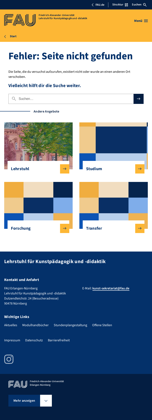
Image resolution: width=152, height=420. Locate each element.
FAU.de (97, 5)
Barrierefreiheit (59, 340)
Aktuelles (10, 325)
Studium (112, 169)
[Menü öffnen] (141, 20)
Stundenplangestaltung (70, 325)
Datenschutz (34, 340)
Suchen (139, 5)
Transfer (112, 228)
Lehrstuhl (36, 169)
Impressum (12, 340)
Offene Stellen (102, 325)
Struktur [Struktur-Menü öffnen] (120, 5)
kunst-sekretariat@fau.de (110, 288)
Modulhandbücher (35, 325)
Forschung (36, 228)
